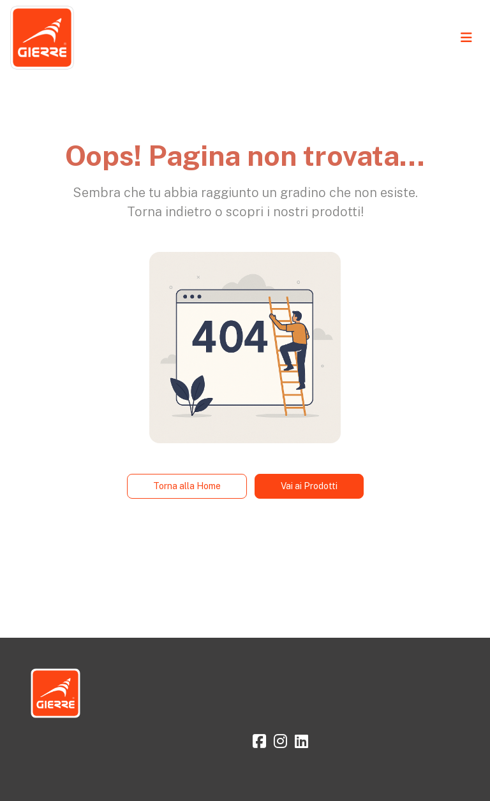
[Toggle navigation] (466, 38)
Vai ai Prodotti (309, 486)
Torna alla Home (187, 486)
